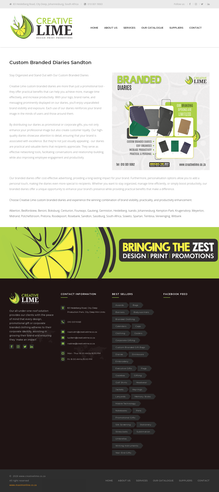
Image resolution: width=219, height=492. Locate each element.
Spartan (138, 216)
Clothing (120, 333)
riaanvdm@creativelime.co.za (82, 332)
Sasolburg (99, 216)
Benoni (42, 210)
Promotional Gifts (125, 417)
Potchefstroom (30, 216)
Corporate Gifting (125, 340)
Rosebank (74, 216)
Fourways (80, 210)
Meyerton (198, 210)
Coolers (138, 333)
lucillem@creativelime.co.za (81, 337)
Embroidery (121, 361)
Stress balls (121, 431)
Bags (135, 305)
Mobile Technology (125, 403)
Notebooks (121, 410)
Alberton (14, 210)
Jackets (119, 389)
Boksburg (54, 210)
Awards (119, 305)
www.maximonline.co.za (23, 485)
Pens (138, 410)
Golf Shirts (121, 382)
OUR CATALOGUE (152, 27)
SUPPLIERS (176, 27)
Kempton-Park (165, 210)
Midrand (14, 216)
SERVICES (129, 27)
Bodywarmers (141, 312)
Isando (132, 210)
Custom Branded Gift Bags (130, 347)
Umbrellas (121, 438)
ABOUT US (110, 27)
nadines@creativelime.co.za (81, 343)
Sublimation (143, 431)
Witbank (176, 216)
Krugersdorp (182, 210)
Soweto (127, 216)
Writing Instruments (126, 445)
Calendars (120, 326)
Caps (138, 326)
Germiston (105, 210)
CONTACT (195, 27)
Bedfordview (29, 210)
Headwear (141, 382)
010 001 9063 (74, 322)
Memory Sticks (143, 396)
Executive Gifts (123, 368)
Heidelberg (120, 210)
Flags (144, 368)
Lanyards (120, 396)
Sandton (86, 216)
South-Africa (113, 216)
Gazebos (120, 375)
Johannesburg (146, 210)
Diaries (119, 354)
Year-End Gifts (123, 452)
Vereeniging (163, 216)
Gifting (138, 375)
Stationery (145, 424)
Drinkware (138, 354)
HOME (94, 27)
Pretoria (45, 216)
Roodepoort (59, 216)
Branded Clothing (125, 319)
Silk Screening (123, 424)
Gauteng (92, 210)
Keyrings (137, 389)
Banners (120, 312)
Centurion (67, 210)
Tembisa (149, 216)
